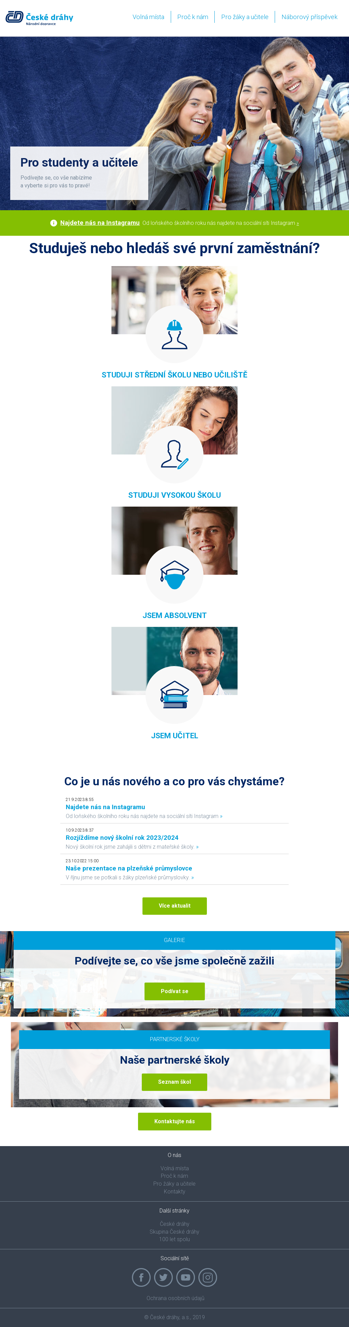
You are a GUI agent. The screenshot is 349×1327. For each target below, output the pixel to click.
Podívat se (174, 991)
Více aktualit (175, 905)
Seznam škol (174, 1082)
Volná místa (148, 16)
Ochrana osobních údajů (175, 1298)
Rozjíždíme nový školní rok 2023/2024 (122, 838)
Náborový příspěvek (309, 16)
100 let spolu (174, 1239)
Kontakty (174, 1191)
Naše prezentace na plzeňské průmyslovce (129, 868)
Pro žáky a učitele (245, 16)
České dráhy (174, 1224)
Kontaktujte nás (174, 1121)
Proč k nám (192, 16)
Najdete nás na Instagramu (100, 223)
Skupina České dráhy (174, 1232)
